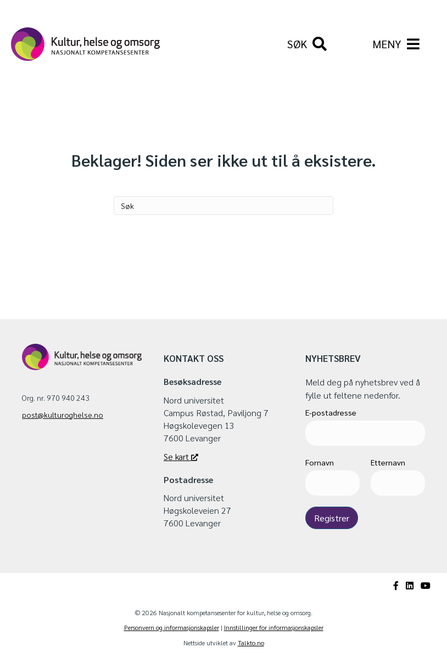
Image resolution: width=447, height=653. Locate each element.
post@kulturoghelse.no (62, 414)
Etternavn (388, 462)
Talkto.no (251, 642)
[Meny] (396, 43)
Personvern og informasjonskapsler (171, 627)
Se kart (181, 456)
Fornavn (319, 462)
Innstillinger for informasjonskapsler (273, 627)
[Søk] (307, 43)
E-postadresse (330, 412)
